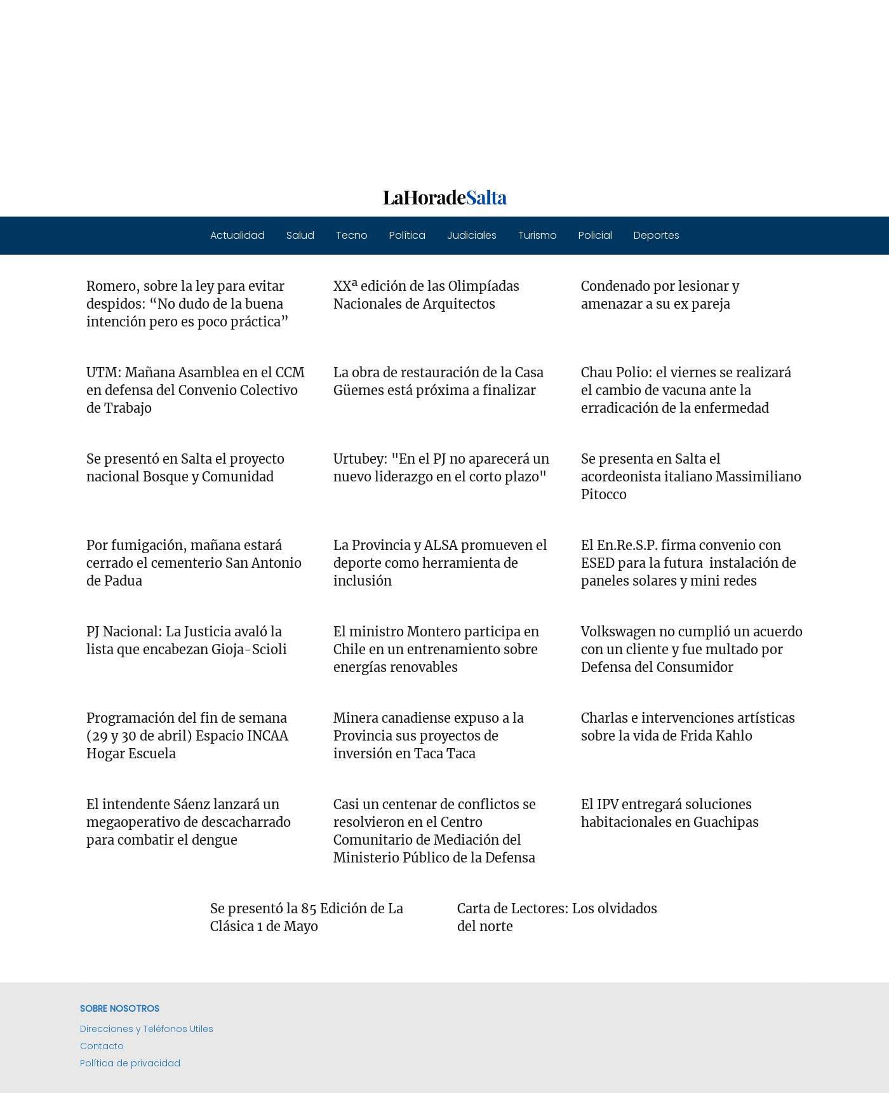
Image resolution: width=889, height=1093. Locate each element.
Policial (595, 235)
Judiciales (472, 235)
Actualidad (237, 235)
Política (407, 235)
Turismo (537, 235)
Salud (300, 235)
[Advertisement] (381, 89)
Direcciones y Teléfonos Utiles (146, 1029)
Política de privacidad (130, 1063)
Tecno (352, 235)
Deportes (656, 235)
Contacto (102, 1046)
